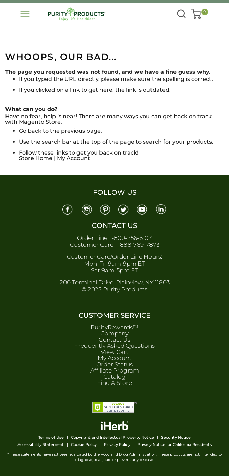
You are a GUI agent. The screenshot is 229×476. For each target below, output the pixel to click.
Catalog (114, 377)
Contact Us (114, 340)
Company (114, 333)
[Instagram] (86, 209)
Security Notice (176, 437)
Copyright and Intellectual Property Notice (112, 437)
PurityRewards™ (114, 327)
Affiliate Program (114, 370)
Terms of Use (51, 437)
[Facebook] (67, 209)
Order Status (114, 364)
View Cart (115, 352)
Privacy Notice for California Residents (174, 445)
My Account (73, 158)
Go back (30, 130)
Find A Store (114, 383)
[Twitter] (124, 209)
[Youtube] (143, 209)
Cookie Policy (84, 445)
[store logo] (78, 14)
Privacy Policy (117, 445)
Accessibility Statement (40, 445)
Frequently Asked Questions (114, 346)
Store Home (35, 158)
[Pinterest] (105, 209)
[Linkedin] (161, 209)
